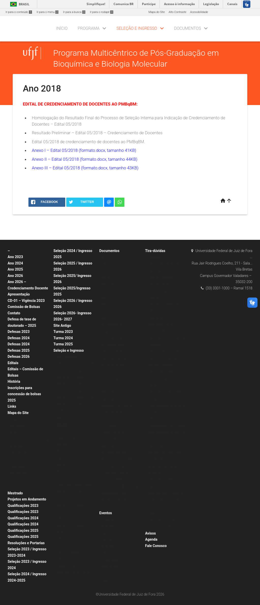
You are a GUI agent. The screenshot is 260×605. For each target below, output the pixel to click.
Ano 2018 (62, 424)
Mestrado (15, 493)
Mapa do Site (157, 12)
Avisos (150, 533)
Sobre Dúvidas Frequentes (164, 264)
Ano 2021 (62, 451)
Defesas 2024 (19, 338)
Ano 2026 (15, 276)
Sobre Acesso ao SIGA (162, 311)
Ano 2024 (15, 263)
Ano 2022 (62, 417)
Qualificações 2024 (23, 518)
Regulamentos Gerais (115, 493)
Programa (89, 28)
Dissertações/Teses (114, 324)
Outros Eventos (111, 560)
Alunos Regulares (67, 357)
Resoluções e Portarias (26, 543)
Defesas (107, 539)
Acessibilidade (199, 12)
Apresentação (19, 294)
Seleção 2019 (64, 559)
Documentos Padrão (115, 365)
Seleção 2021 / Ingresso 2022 (75, 370)
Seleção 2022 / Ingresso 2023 (75, 363)
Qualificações (110, 519)
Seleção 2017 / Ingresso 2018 (75, 397)
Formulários (109, 392)
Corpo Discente (19, 453)
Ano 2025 (15, 269)
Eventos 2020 (110, 566)
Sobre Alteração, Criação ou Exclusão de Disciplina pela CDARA (165, 500)
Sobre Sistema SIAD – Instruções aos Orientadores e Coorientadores (167, 452)
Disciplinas (17, 459)
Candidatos (155, 257)
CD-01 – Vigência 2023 (26, 301)
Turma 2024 (63, 338)
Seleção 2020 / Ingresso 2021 (75, 377)
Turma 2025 (63, 344)
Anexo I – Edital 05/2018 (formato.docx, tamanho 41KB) (84, 150)
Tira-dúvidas (155, 251)
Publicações (18, 480)
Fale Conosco (156, 546)
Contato (14, 313)
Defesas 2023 (19, 332)
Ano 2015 (108, 318)
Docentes (154, 385)
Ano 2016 (108, 311)
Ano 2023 (15, 257)
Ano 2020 (62, 458)
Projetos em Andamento (27, 499)
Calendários (17, 466)
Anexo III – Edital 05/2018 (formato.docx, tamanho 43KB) (85, 167)
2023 (105, 264)
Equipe (14, 432)
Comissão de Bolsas (24, 307)
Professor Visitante (68, 552)
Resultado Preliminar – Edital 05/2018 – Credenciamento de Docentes (97, 132)
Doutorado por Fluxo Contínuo (75, 485)
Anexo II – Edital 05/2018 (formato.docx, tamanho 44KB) (84, 159)
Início (62, 28)
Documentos (187, 28)
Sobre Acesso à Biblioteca (164, 304)
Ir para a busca (74, 12)
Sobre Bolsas (156, 318)
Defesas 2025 (19, 350)
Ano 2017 (62, 431)
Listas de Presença (114, 378)
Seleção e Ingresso (137, 28)
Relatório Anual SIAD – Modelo (121, 486)
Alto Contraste (177, 12)
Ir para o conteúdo (19, 12)
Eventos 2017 (110, 580)
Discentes (154, 297)
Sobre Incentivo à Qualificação (167, 351)
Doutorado (108, 526)
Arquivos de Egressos (115, 331)
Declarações (110, 372)
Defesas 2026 (19, 357)
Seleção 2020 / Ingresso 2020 (75, 518)
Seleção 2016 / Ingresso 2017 (75, 404)
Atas (105, 257)
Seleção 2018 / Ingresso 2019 (75, 390)
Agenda (151, 539)
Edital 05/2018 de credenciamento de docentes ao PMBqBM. (88, 141)
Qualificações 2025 (23, 530)
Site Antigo (62, 325)
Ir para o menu (47, 12)
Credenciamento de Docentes (74, 410)
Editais (13, 363)
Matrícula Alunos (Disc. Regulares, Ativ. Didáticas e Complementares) (119, 405)
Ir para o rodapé (101, 12)
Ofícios (106, 385)
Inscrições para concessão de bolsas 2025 (24, 394)
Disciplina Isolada (67, 437)
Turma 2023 (63, 332)
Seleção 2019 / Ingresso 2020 (75, 384)
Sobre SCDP (155, 513)
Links (12, 406)
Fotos (13, 486)
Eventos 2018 (110, 573)
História (14, 381)
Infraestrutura (18, 473)
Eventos (105, 513)
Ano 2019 (62, 464)
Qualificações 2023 (23, 506)
